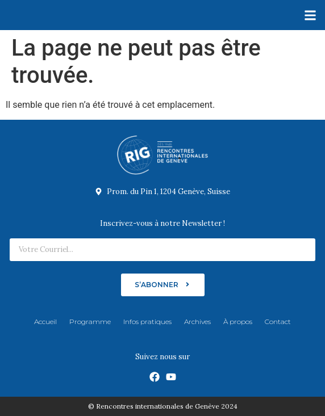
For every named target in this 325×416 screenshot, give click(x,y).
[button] (310, 15)
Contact (278, 321)
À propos (237, 321)
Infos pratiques (147, 321)
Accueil (45, 321)
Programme (90, 321)
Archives (197, 321)
